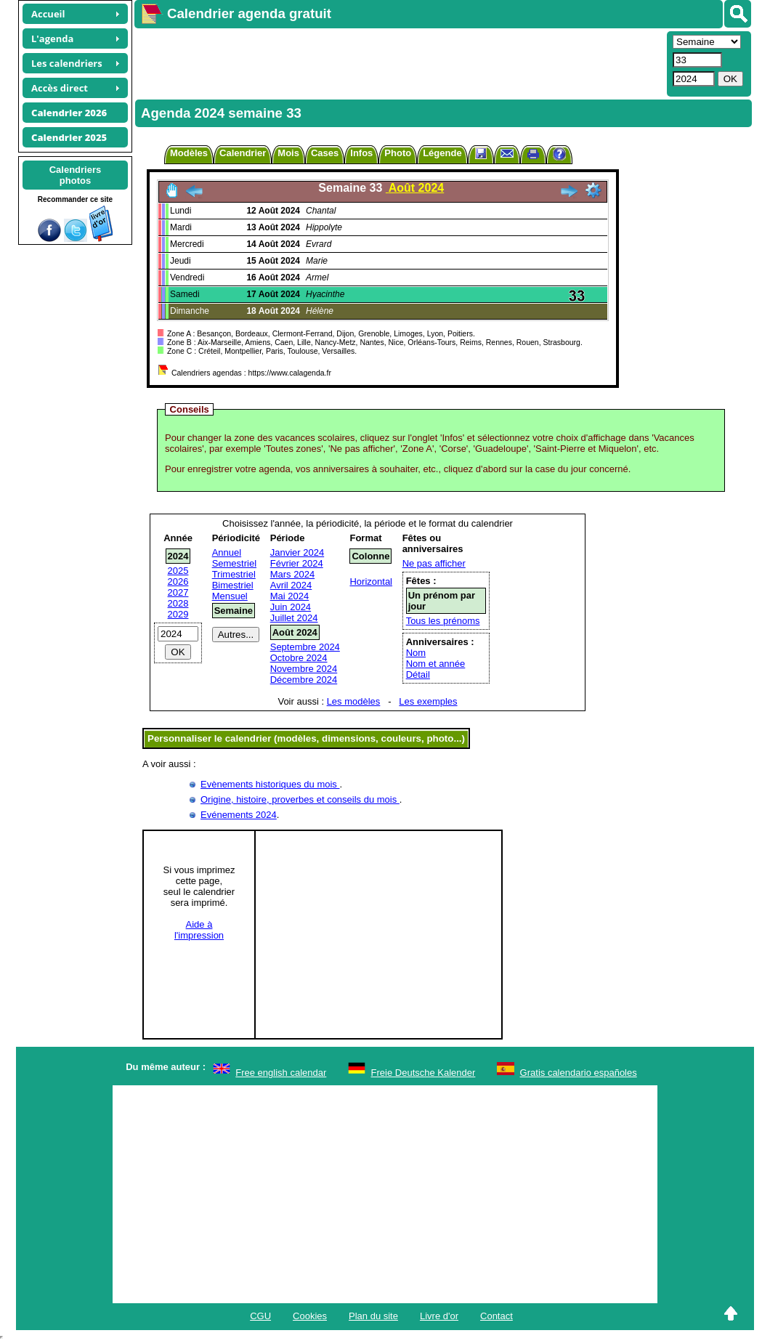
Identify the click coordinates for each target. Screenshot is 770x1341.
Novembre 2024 (304, 668)
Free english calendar (280, 1072)
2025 (178, 570)
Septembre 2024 (305, 646)
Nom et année (436, 663)
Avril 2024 (291, 585)
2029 (178, 614)
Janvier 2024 (297, 552)
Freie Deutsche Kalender (423, 1072)
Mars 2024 (292, 574)
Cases (325, 152)
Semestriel (234, 563)
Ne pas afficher (434, 563)
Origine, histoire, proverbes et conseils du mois (300, 799)
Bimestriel (233, 585)
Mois (288, 152)
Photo (397, 152)
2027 (178, 592)
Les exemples (428, 701)
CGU (260, 1315)
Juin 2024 (290, 606)
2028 (178, 603)
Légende (442, 152)
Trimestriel (234, 574)
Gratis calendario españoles (578, 1072)
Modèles (189, 152)
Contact (496, 1315)
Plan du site (373, 1315)
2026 (178, 581)
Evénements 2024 (238, 814)
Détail (418, 674)
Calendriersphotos (75, 175)
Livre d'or (439, 1315)
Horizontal (370, 581)
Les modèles (354, 701)
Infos (361, 152)
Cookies (310, 1315)
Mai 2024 (289, 596)
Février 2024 (296, 563)
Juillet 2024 (294, 617)
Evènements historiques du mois (269, 784)
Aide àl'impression (199, 930)
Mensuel (230, 596)
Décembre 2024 (304, 679)
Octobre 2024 (299, 657)
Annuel (226, 552)
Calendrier (242, 152)
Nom (416, 652)
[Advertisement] (398, 62)
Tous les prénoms (443, 620)
